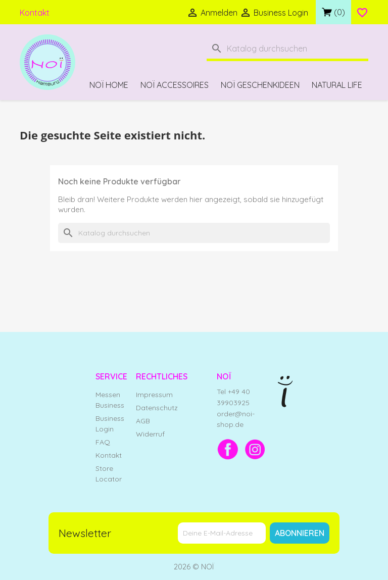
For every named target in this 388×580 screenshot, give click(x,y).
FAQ (102, 442)
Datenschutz (157, 407)
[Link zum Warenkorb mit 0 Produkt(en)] (333, 12)
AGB (143, 420)
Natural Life (337, 85)
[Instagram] (255, 449)
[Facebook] (228, 449)
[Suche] (287, 49)
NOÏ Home (108, 85)
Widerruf (150, 434)
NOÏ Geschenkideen (260, 85)
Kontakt (35, 13)
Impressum (154, 394)
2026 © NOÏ (194, 566)
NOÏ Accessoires (174, 85)
